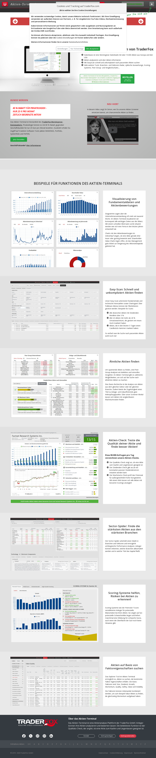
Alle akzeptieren (92, 49)
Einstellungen (62, 49)
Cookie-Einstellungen (65, 38)
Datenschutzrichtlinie (78, 42)
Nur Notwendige (76, 49)
